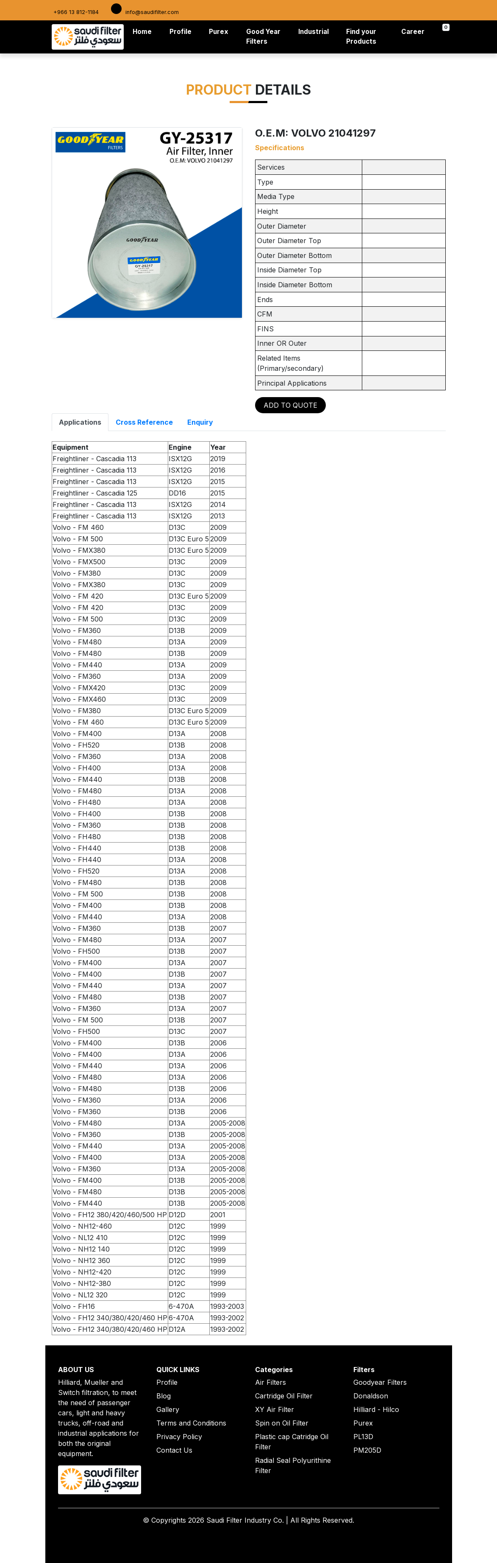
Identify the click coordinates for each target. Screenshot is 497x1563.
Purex (218, 32)
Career (413, 32)
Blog (163, 1396)
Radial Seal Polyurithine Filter (293, 1465)
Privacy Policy (179, 1436)
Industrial (313, 32)
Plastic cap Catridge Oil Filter (291, 1441)
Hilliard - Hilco (376, 1409)
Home (144, 31)
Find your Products (361, 36)
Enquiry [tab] (200, 422)
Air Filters (270, 1382)
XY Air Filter (274, 1409)
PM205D (367, 1450)
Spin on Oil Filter (281, 1423)
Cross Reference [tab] (144, 422)
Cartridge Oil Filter (284, 1396)
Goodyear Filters (380, 1382)
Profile (180, 32)
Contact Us (174, 1450)
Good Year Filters (263, 36)
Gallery (167, 1409)
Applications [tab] (80, 422)
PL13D (363, 1436)
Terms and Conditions (191, 1423)
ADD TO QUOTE (290, 405)
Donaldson (370, 1396)
